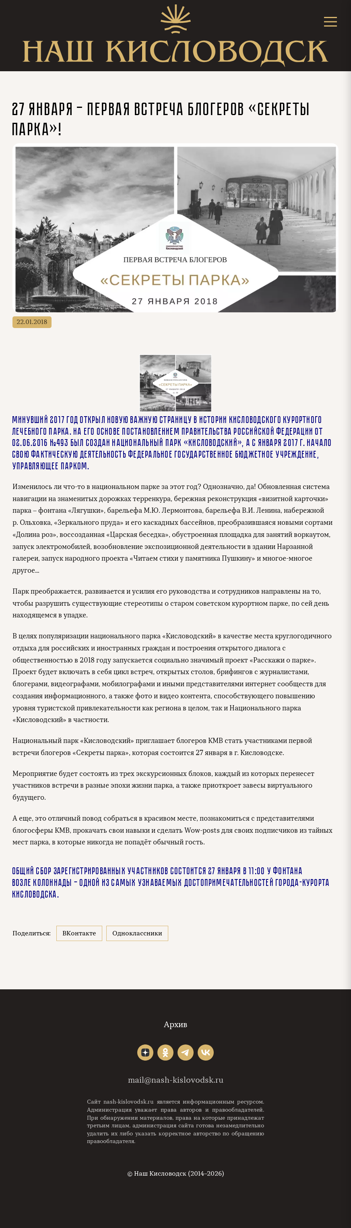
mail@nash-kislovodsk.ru (175, 1080)
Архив (175, 1025)
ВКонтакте (79, 933)
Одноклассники (137, 933)
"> (145, 1052)
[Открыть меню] (330, 21)
